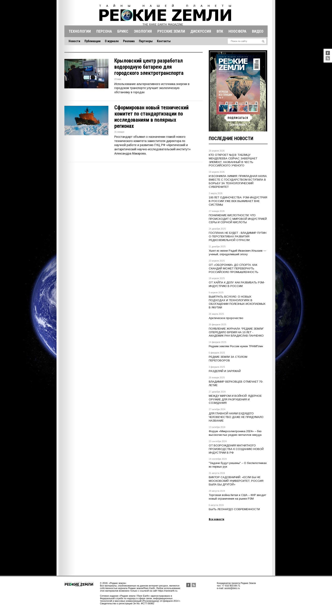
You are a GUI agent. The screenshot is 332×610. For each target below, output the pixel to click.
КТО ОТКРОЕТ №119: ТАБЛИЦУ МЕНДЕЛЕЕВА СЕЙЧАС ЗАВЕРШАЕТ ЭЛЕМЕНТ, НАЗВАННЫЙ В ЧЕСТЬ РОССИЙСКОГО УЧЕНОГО (233, 160)
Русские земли (171, 31)
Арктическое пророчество (226, 318)
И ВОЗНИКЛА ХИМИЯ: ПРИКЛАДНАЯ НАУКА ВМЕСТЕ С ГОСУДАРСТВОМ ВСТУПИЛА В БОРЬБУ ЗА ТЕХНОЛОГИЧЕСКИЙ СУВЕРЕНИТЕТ (238, 181)
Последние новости (231, 138)
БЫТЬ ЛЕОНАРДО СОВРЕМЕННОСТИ (234, 509)
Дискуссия (200, 31)
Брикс (122, 31)
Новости (74, 41)
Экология (143, 31)
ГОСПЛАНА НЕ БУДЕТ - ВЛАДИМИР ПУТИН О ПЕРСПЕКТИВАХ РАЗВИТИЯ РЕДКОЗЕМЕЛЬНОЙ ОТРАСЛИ (237, 236)
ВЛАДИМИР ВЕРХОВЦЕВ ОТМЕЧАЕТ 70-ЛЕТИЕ (236, 383)
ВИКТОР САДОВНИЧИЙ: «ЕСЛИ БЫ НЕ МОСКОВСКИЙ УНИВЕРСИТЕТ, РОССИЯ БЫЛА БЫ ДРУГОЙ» (236, 481)
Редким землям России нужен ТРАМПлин (236, 346)
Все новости (216, 519)
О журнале (112, 41)
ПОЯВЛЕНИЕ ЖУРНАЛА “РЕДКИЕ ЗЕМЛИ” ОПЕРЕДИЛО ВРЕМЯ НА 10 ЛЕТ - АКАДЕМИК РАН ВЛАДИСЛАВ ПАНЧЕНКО (236, 332)
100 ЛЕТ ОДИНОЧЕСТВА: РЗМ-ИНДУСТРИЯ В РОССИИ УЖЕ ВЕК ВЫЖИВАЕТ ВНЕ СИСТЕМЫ (238, 201)
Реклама (129, 41)
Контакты (164, 41)
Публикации (92, 41)
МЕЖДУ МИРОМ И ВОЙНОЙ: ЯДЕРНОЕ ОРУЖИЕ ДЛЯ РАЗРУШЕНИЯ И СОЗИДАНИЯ (235, 399)
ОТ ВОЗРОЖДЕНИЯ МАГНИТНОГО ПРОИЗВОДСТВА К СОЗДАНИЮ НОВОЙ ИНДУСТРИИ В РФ (236, 449)
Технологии (80, 31)
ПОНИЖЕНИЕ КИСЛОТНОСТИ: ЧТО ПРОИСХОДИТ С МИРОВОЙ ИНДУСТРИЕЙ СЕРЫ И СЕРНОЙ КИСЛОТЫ (238, 219)
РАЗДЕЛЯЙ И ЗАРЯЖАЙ (225, 371)
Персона (104, 31)
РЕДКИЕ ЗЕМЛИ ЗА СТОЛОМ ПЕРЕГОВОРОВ (228, 358)
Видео (257, 31)
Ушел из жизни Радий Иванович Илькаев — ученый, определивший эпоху (237, 252)
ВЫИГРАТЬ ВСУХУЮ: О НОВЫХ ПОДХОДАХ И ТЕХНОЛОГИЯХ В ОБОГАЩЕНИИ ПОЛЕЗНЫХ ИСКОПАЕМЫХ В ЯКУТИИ (237, 302)
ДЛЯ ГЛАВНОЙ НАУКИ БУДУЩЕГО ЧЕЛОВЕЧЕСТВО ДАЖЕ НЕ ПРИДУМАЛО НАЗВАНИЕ (236, 417)
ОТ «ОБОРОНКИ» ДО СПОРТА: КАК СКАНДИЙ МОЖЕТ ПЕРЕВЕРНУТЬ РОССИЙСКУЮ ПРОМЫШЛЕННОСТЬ (233, 268)
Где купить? (238, 124)
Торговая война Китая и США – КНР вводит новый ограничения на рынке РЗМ (237, 496)
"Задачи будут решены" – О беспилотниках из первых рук (238, 464)
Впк (220, 31)
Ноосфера (237, 31)
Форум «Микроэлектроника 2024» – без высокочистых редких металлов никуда (235, 433)
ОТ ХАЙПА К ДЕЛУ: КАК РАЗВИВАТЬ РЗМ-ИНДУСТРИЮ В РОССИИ (237, 284)
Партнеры (146, 41)
